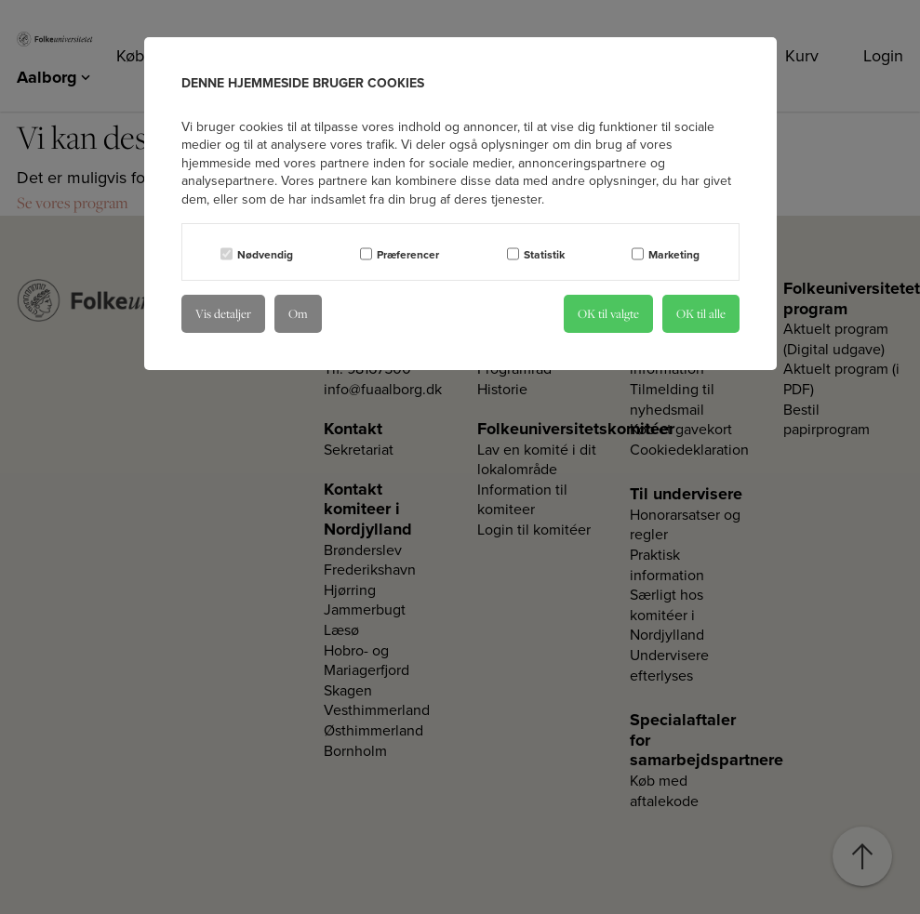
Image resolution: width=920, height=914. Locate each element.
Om (298, 313)
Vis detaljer (223, 313)
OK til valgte (608, 313)
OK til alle (701, 313)
